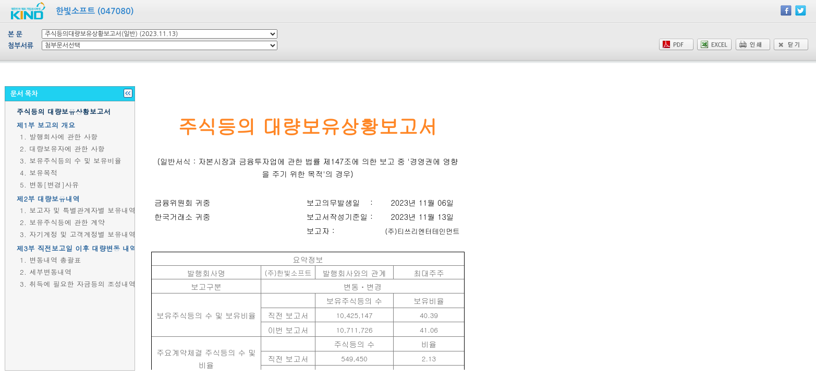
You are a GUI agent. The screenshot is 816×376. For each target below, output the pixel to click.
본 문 (15, 34)
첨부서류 (20, 45)
